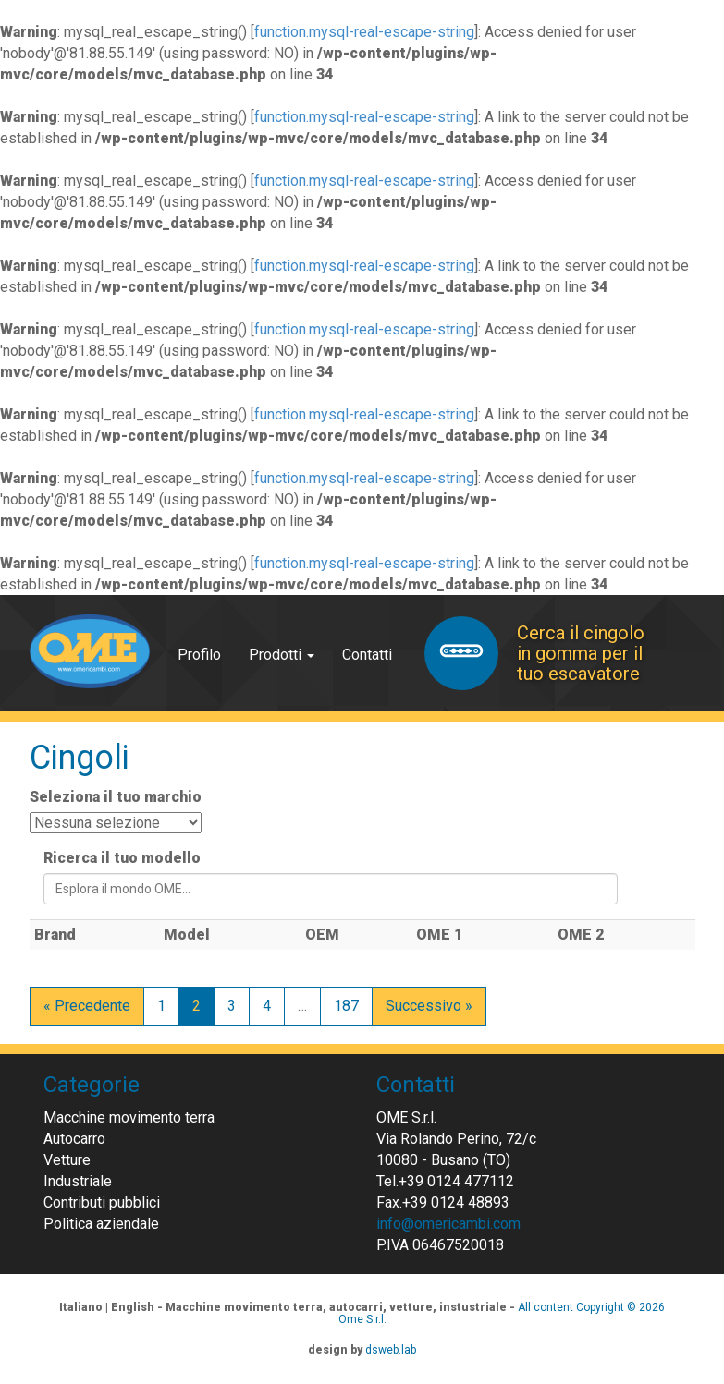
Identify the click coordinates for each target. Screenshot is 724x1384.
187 (346, 1005)
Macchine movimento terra (129, 1117)
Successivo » (429, 1005)
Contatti (367, 654)
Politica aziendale (101, 1223)
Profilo (199, 654)
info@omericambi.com (448, 1223)
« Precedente (86, 1005)
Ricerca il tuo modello (122, 858)
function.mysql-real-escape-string (364, 32)
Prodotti (281, 654)
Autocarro (74, 1138)
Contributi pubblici (101, 1202)
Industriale (77, 1181)
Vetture (67, 1160)
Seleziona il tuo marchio (116, 797)
